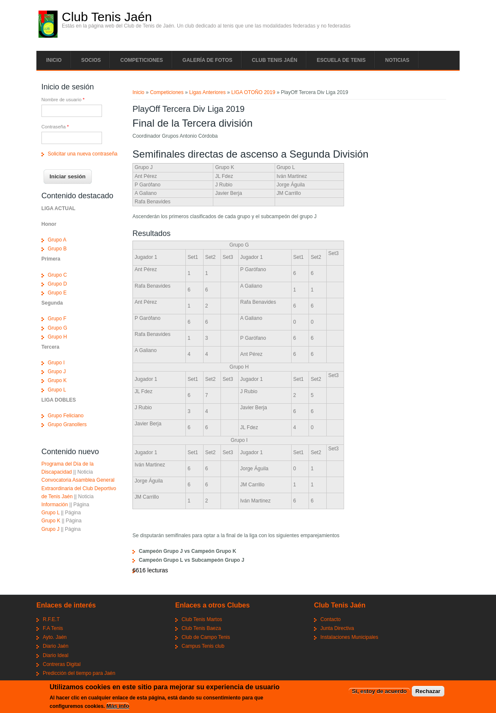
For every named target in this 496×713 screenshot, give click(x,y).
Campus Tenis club (203, 646)
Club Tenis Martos (202, 619)
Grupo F (57, 319)
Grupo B (57, 249)
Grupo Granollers (67, 424)
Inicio (54, 60)
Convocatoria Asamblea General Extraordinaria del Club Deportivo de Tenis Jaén (78, 488)
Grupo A (57, 240)
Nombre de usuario (63, 99)
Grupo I (56, 363)
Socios (91, 60)
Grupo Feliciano (66, 416)
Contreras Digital (61, 664)
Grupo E (57, 293)
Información (54, 505)
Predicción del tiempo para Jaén (79, 673)
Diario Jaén (56, 646)
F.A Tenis (53, 628)
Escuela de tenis (341, 60)
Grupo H (57, 337)
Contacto (330, 619)
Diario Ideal (56, 655)
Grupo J (57, 372)
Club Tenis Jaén (107, 17)
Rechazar (428, 692)
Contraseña (55, 126)
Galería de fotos (207, 60)
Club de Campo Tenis (206, 637)
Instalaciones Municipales (349, 637)
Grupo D (57, 284)
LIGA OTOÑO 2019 (253, 92)
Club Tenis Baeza (201, 628)
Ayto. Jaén (54, 637)
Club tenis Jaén (274, 60)
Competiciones (141, 60)
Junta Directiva (337, 628)
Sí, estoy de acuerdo (379, 692)
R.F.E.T (51, 619)
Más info (117, 707)
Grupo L (57, 390)
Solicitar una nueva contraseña (83, 154)
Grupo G (57, 328)
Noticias (397, 60)
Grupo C (57, 275)
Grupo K (57, 380)
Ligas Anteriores (207, 92)
